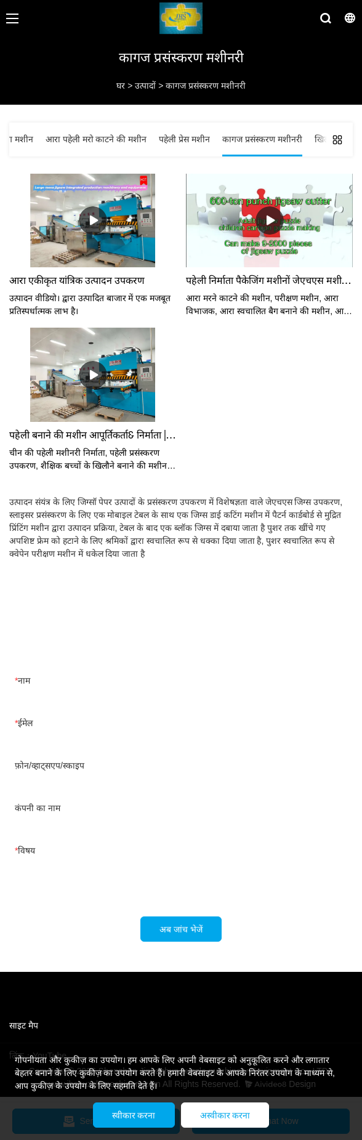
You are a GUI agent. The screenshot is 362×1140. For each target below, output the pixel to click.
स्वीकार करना (134, 1115)
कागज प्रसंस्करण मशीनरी (206, 86)
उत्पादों (145, 86)
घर (120, 86)
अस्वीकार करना (225, 1115)
